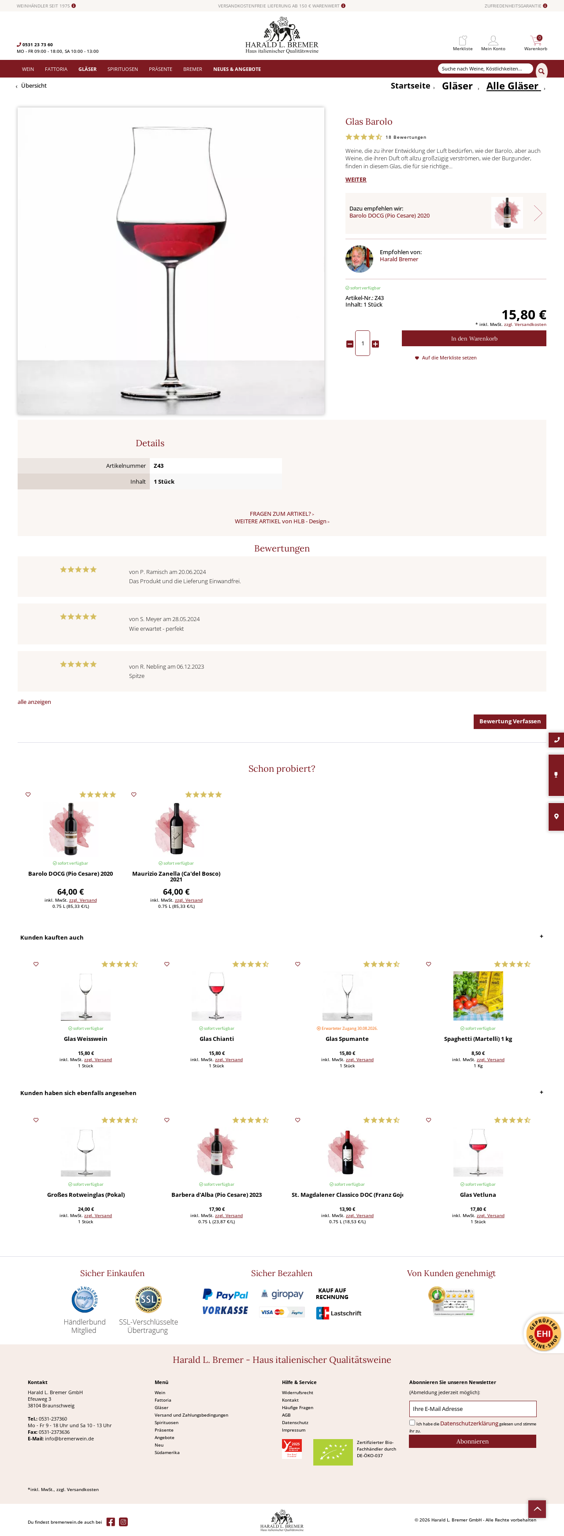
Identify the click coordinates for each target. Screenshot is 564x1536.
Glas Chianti (217, 1039)
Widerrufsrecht (297, 1392)
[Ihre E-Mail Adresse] (473, 1409)
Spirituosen (166, 1422)
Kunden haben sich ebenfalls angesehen (78, 1093)
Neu (159, 1445)
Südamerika (167, 1452)
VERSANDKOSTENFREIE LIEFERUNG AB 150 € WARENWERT (281, 6)
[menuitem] (463, 41)
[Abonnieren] (472, 1441)
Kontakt (290, 1400)
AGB (286, 1415)
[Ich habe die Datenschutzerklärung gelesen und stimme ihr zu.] (412, 1422)
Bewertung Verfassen (510, 721)
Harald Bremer (399, 259)
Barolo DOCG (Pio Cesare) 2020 (389, 215)
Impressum (293, 1430)
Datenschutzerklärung (469, 1423)
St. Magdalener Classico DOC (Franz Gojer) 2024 (347, 1195)
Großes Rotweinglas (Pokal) (86, 1195)
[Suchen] (542, 72)
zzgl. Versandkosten (525, 324)
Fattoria (163, 1400)
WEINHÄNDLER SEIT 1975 (46, 6)
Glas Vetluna (478, 1195)
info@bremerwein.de (69, 1438)
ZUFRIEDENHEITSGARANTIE (516, 6)
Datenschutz (295, 1422)
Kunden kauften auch (52, 937)
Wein (160, 1392)
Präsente (164, 1430)
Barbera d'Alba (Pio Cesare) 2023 (216, 1195)
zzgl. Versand (83, 900)
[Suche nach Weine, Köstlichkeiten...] (486, 68)
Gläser (161, 1407)
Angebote (164, 1437)
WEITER (356, 179)
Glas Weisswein (86, 1039)
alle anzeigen (34, 702)
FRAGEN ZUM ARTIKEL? (280, 514)
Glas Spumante (347, 1039)
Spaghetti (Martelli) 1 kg (478, 1039)
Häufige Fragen (297, 1407)
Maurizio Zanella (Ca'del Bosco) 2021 (176, 877)
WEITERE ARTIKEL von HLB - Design (281, 521)
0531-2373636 (54, 1432)
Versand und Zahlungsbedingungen (191, 1415)
